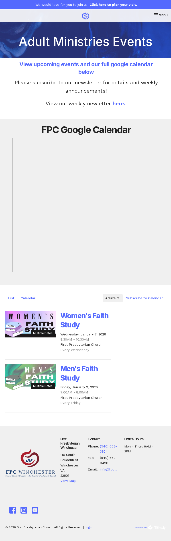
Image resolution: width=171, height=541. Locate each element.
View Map (68, 481)
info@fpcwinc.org (110, 469)
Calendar (28, 298)
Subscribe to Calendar (144, 298)
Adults (112, 298)
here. (119, 103)
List (11, 298)
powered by (150, 527)
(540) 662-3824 (108, 449)
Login (88, 527)
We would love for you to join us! (86, 5)
